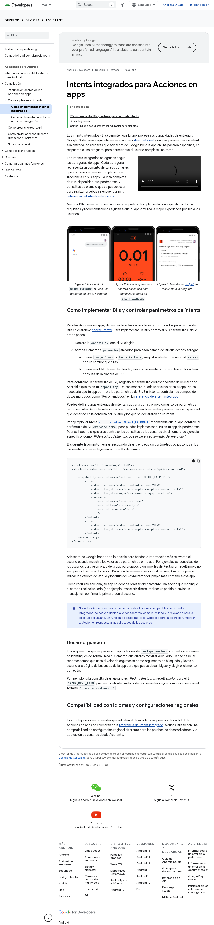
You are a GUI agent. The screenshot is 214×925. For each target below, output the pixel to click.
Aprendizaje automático (92, 830)
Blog (61, 862)
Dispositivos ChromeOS (117, 844)
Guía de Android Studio (171, 832)
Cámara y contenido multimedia (92, 851)
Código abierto (68, 849)
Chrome (64, 901)
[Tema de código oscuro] (193, 432)
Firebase (64, 907)
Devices (32, 20)
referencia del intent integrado (156, 369)
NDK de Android (172, 869)
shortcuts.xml (144, 112)
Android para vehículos (118, 853)
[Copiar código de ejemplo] (198, 432)
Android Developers (78, 70)
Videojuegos (92, 822)
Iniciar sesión (199, 5)
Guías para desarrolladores (172, 841)
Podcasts (64, 868)
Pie (138, 861)
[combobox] (96, 4)
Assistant (54, 20)
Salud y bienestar (90, 840)
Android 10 (143, 854)
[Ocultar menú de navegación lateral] (48, 918)
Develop (12, 20)
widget (189, 256)
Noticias (64, 855)
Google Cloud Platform (73, 914)
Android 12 (143, 842)
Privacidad (91, 861)
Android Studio (173, 5)
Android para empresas (67, 834)
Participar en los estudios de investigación (198, 861)
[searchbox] (27, 35)
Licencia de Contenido (72, 729)
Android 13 (143, 835)
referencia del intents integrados (90, 168)
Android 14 (143, 829)
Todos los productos (72, 920)
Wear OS (116, 836)
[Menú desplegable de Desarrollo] (62, 5)
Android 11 (143, 848)
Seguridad (65, 842)
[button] (26, 83)
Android (64, 826)
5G (87, 867)
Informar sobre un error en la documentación (198, 839)
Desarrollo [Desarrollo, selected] (49, 5)
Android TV (117, 862)
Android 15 (143, 822)
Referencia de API (171, 851)
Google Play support (195, 849)
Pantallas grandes (116, 828)
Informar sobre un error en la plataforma (197, 826)
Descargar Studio (169, 861)
